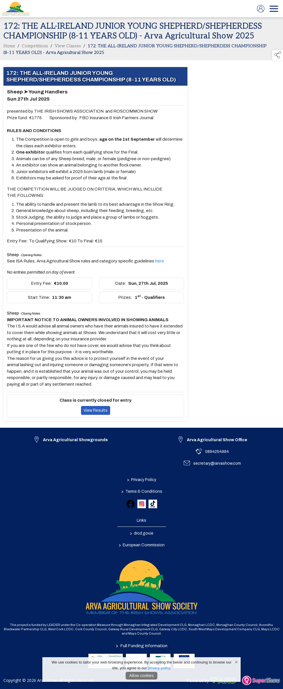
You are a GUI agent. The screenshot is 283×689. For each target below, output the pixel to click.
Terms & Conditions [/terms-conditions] (141, 491)
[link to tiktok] (153, 504)
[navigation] (274, 8)
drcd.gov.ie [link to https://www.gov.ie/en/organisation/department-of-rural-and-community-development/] (141, 533)
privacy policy (159, 668)
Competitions (35, 47)
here (159, 262)
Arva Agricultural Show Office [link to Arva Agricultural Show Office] (217, 440)
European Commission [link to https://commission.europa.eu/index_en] (142, 544)
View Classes (68, 47)
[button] (277, 55)
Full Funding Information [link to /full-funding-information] (141, 645)
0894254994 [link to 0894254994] (217, 451)
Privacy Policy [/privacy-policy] (141, 479)
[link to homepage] (15, 8)
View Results (96, 411)
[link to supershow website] (261, 680)
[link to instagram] (141, 504)
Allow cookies (141, 675)
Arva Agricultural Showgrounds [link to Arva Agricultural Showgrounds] (75, 440)
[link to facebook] (130, 504)
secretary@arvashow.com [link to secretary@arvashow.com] (217, 463)
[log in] (260, 8)
